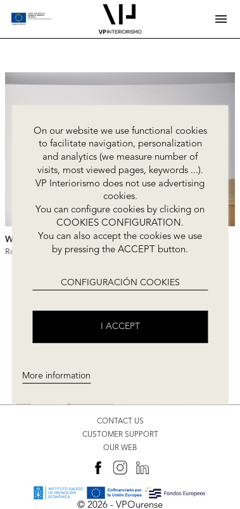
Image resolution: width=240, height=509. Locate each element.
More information (56, 376)
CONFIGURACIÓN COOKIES (120, 283)
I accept (120, 326)
